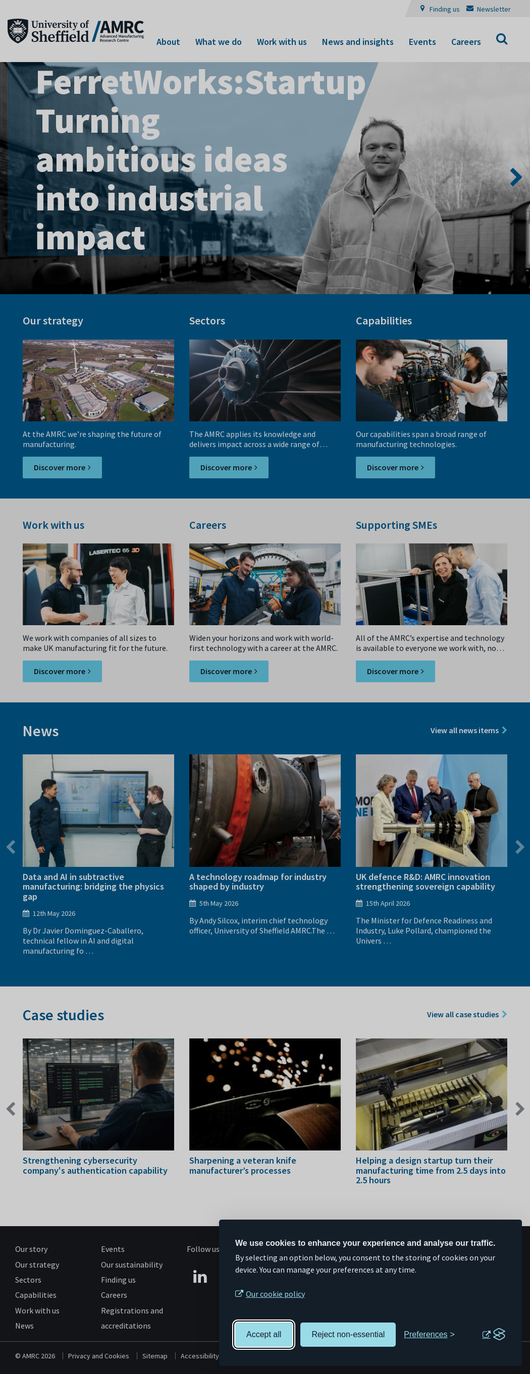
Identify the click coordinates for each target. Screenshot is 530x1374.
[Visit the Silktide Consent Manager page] (494, 1335)
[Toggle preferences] (429, 1335)
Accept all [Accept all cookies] (263, 1334)
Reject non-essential (348, 1334)
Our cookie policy (275, 1294)
